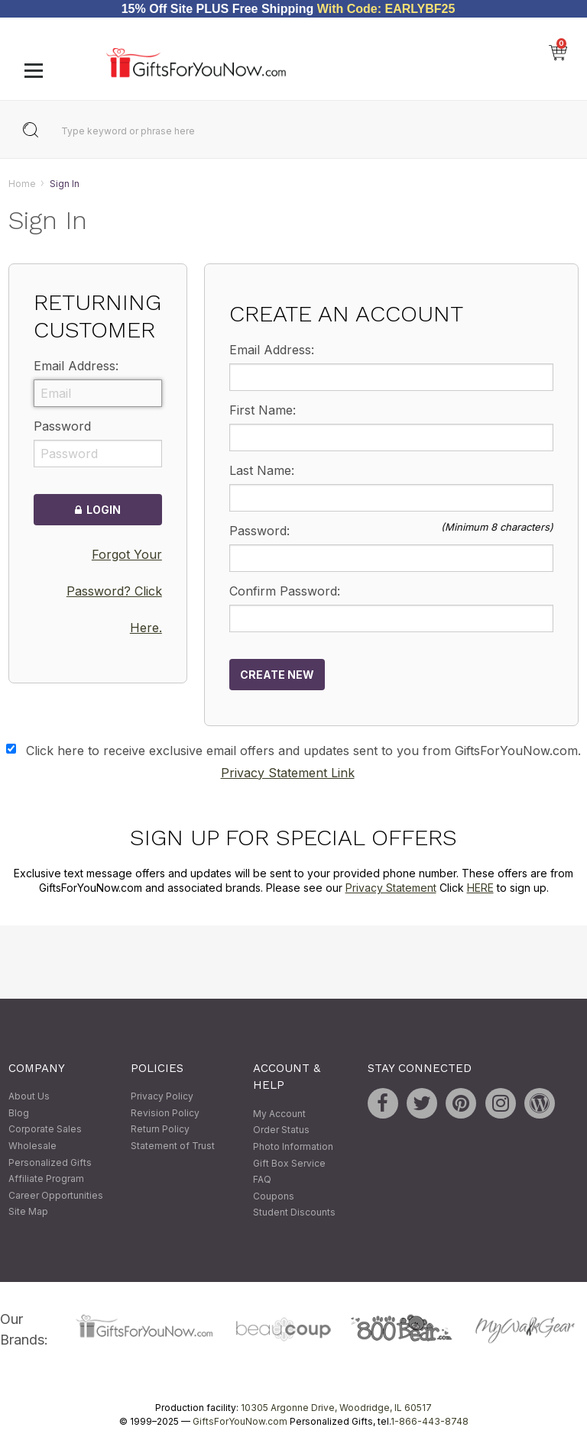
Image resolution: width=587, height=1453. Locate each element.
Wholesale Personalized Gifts (50, 1154)
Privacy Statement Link (288, 772)
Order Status (281, 1130)
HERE (480, 888)
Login (98, 510)
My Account (279, 1113)
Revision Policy (165, 1113)
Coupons (273, 1196)
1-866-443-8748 (430, 1421)
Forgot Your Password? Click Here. (114, 591)
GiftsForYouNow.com (240, 1421)
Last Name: (261, 470)
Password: (259, 530)
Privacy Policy (162, 1097)
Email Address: (76, 366)
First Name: (262, 410)
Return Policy (160, 1129)
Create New (277, 674)
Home (22, 183)
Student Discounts (294, 1213)
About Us (29, 1097)
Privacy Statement (390, 888)
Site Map (28, 1212)
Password (62, 426)
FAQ (262, 1180)
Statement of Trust (173, 1145)
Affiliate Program (46, 1179)
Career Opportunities (55, 1195)
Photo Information (293, 1146)
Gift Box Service (289, 1163)
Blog (18, 1113)
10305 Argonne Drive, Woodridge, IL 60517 (336, 1407)
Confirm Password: (284, 591)
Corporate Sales (45, 1129)
